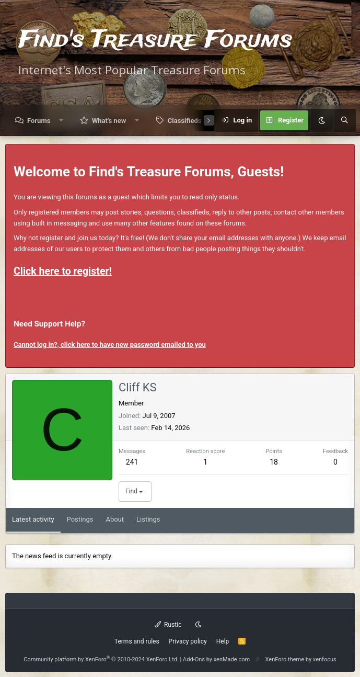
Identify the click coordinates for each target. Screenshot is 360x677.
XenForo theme (285, 659)
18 (274, 462)
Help (222, 641)
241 (132, 462)
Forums (38, 121)
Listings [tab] (148, 519)
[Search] (344, 120)
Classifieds (185, 121)
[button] (61, 120)
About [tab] (115, 519)
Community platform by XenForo (101, 659)
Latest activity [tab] (33, 519)
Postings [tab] (80, 519)
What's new (109, 121)
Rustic (168, 624)
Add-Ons (194, 659)
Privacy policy (188, 641)
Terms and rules (136, 641)
